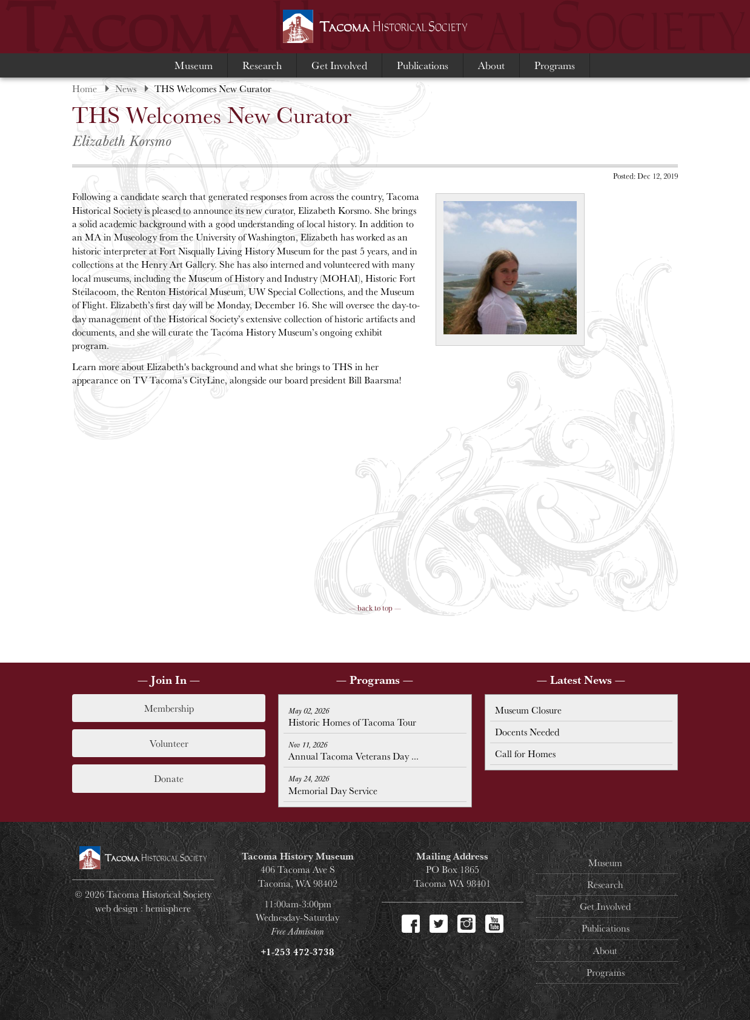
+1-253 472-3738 (297, 951)
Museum (193, 65)
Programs (554, 65)
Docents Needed (527, 731)
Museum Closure (528, 710)
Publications (422, 65)
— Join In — (169, 679)
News (125, 88)
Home (84, 88)
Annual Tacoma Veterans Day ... (353, 751)
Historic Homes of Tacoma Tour (352, 717)
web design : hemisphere (143, 908)
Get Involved (339, 65)
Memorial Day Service (332, 785)
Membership (169, 708)
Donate (169, 778)
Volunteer (169, 743)
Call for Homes (525, 753)
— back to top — (375, 607)
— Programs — (374, 679)
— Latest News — (581, 679)
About (491, 65)
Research (262, 65)
